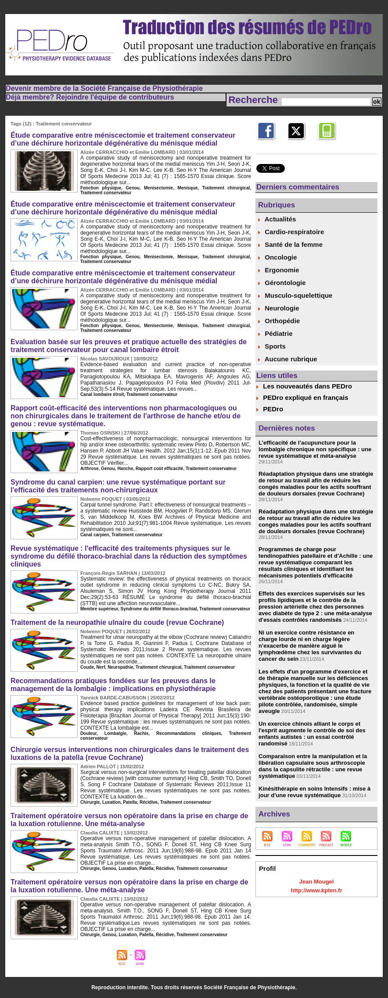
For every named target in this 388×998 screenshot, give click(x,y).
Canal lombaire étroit (102, 394)
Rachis (141, 733)
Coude (87, 667)
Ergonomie (278, 270)
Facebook (269, 144)
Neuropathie (120, 667)
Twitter (296, 144)
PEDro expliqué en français (305, 397)
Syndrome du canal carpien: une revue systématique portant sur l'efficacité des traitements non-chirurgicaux (118, 486)
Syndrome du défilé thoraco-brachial (159, 608)
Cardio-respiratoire (291, 231)
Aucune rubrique (287, 359)
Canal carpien (94, 534)
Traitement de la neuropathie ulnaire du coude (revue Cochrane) (117, 622)
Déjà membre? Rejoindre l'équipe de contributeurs (90, 97)
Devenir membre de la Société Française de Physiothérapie (104, 88)
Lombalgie (115, 733)
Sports (272, 346)
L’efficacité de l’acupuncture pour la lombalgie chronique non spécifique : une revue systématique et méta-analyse (315, 449)
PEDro (273, 409)
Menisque (187, 187)
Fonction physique (100, 187)
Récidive (149, 802)
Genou (133, 187)
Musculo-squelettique (295, 295)
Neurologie (278, 308)
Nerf (101, 667)
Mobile (326, 144)
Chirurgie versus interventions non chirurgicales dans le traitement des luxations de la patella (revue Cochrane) (130, 753)
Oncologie (277, 257)
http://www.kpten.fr (316, 890)
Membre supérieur (99, 608)
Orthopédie (279, 320)
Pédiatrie (275, 333)
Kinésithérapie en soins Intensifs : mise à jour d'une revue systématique (314, 791)
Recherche (254, 99)
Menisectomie (158, 187)
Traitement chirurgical (226, 187)
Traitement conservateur (105, 192)
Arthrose (89, 468)
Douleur (88, 733)
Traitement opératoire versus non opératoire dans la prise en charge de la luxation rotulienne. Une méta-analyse (129, 819)
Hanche (125, 468)
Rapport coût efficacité (159, 468)
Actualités (277, 219)
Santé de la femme (290, 244)
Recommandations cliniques (188, 733)
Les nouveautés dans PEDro (307, 386)
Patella (130, 802)
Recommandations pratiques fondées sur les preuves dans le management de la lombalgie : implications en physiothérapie (113, 684)
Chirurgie (90, 802)
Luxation (111, 802)
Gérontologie (282, 282)
